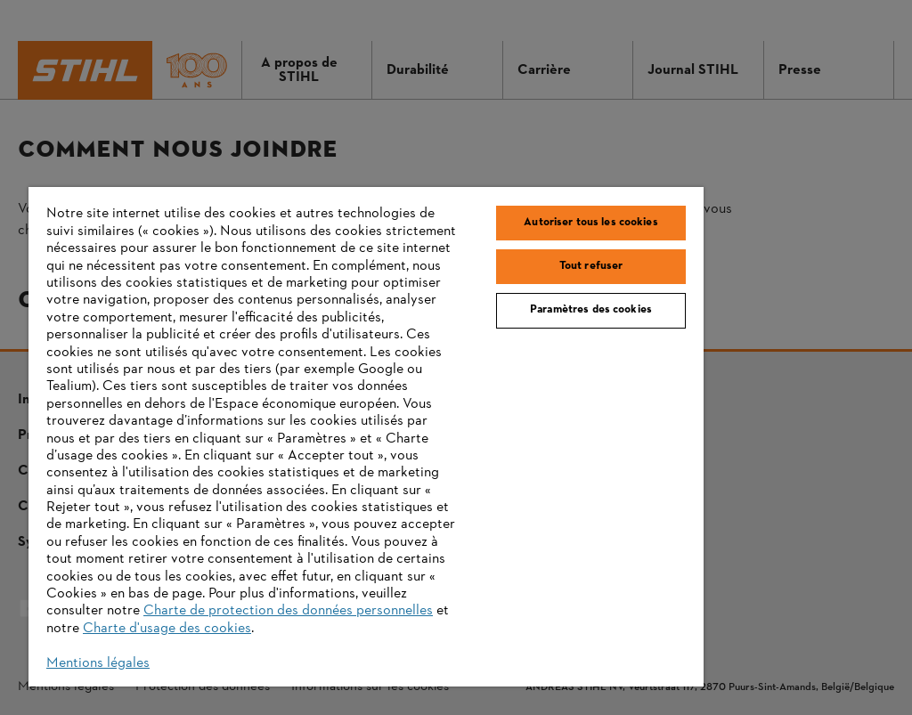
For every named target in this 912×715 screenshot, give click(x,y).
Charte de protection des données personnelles (288, 611)
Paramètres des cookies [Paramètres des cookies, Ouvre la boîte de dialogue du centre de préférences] (591, 310)
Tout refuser (591, 266)
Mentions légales (98, 663)
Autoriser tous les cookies (590, 223)
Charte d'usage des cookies (167, 628)
